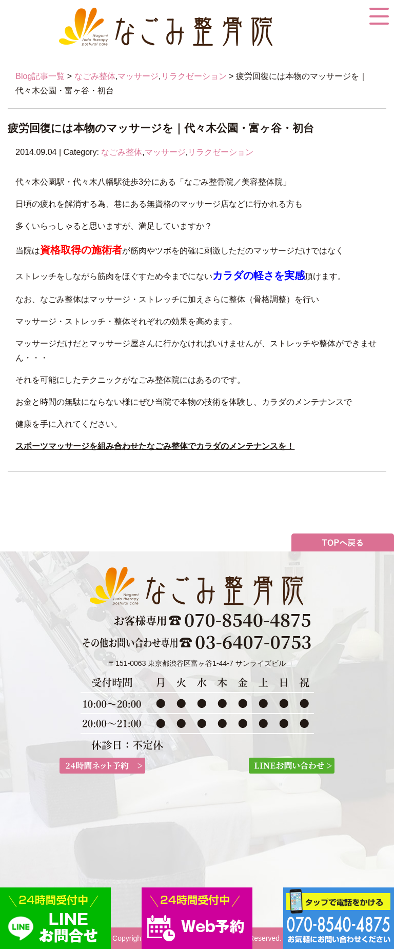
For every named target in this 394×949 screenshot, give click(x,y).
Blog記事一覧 (40, 76)
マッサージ (138, 76)
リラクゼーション (194, 76)
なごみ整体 (94, 76)
